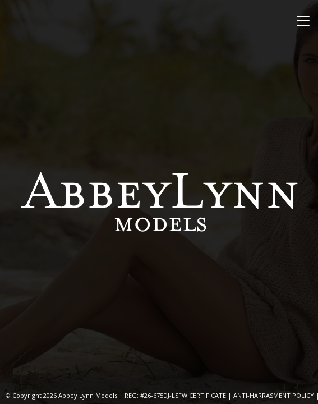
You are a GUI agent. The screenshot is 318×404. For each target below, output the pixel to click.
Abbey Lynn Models (159, 202)
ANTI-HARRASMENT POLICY (273, 395)
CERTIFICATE (207, 395)
